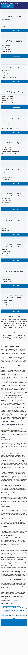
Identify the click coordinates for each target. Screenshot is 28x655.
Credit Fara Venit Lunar (9, 3)
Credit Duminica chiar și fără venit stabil (12, 610)
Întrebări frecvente (21, 615)
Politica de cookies (20, 614)
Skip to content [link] (4, 1)
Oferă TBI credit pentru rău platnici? (11, 606)
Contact (14, 618)
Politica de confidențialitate (8, 614)
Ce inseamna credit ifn (7, 617)
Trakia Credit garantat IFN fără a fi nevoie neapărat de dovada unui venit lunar (13, 608)
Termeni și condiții (5, 615)
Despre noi (13, 615)
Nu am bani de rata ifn (19, 617)
